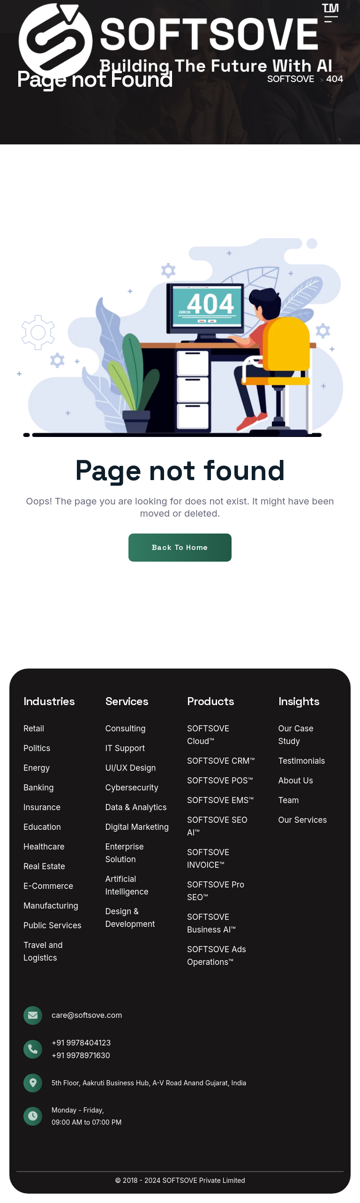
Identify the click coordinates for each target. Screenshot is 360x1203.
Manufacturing (50, 905)
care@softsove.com (87, 1015)
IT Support (125, 748)
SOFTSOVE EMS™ (220, 800)
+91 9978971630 (81, 1055)
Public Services (52, 925)
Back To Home (180, 547)
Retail (33, 728)
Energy (36, 768)
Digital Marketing (137, 827)
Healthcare (44, 846)
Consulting (125, 728)
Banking (38, 787)
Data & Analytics (136, 807)
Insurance (41, 807)
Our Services (302, 820)
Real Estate (44, 866)
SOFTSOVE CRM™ (221, 761)
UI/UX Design (130, 768)
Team (288, 800)
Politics (37, 748)
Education (42, 827)
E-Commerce (48, 886)
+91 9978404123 (81, 1042)
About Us (295, 780)
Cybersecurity (132, 787)
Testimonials (301, 761)
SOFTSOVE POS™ (220, 780)
